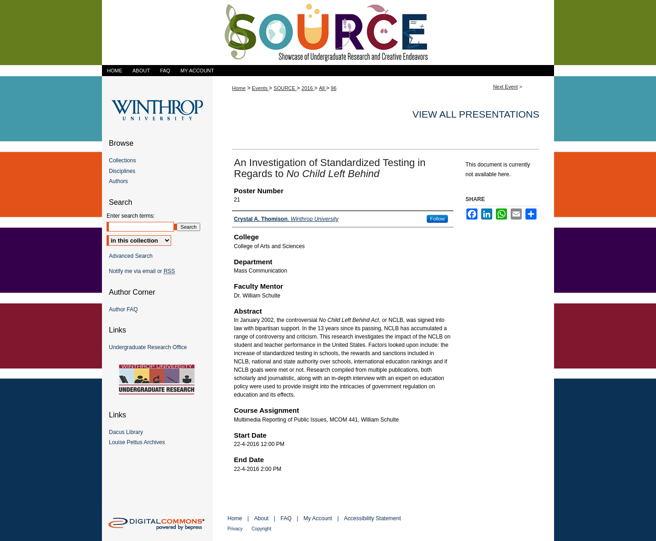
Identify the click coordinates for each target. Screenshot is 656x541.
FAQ (286, 518)
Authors (118, 181)
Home (238, 88)
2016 (308, 88)
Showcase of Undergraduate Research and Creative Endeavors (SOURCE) (328, 32)
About (261, 518)
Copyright (261, 528)
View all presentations (475, 114)
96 (333, 88)
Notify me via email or (142, 271)
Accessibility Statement (372, 518)
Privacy (235, 528)
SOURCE (285, 88)
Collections (122, 160)
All (322, 88)
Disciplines (122, 171)
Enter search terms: (131, 216)
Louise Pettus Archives (137, 442)
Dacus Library (126, 432)
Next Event (505, 86)
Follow (437, 218)
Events (260, 88)
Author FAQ (123, 309)
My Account (318, 518)
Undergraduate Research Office (148, 347)
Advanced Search (131, 256)
